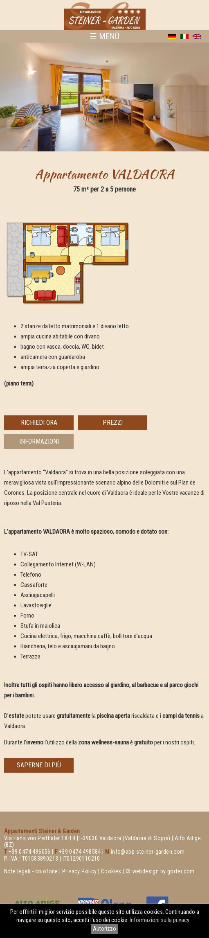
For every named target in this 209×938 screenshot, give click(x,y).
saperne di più (39, 765)
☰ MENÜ (104, 36)
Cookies (111, 871)
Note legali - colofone (31, 871)
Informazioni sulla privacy (160, 920)
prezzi (113, 422)
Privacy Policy (79, 871)
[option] (104, 97)
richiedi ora (39, 422)
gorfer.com (181, 871)
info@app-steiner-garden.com (148, 851)
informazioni (39, 441)
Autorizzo (104, 928)
